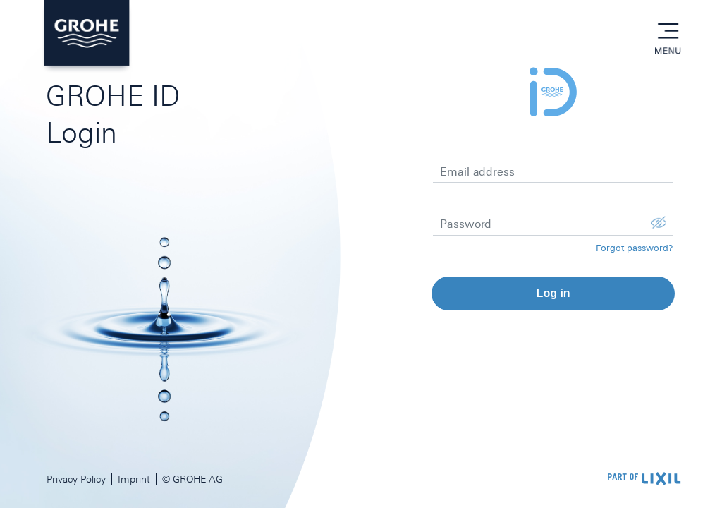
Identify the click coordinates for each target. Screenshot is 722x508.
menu (667, 31)
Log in (553, 293)
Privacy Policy (76, 479)
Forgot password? (634, 248)
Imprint (134, 479)
